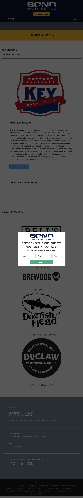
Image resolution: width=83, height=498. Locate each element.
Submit (41, 262)
